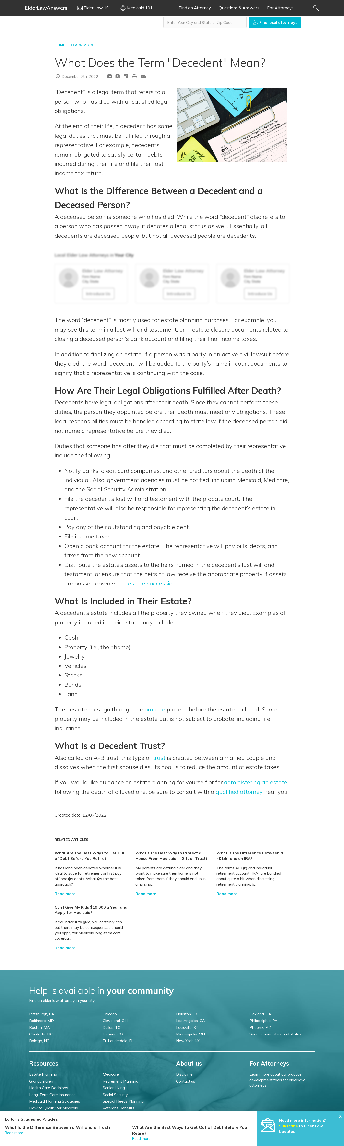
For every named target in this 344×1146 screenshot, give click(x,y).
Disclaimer (185, 1074)
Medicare (111, 1074)
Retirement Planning (120, 1081)
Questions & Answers (239, 7)
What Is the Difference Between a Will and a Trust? (58, 1127)
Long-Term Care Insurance (52, 1094)
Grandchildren (41, 1081)
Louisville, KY (187, 1027)
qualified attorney (239, 791)
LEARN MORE (82, 45)
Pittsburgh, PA (41, 1013)
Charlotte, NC (41, 1034)
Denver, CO (113, 1034)
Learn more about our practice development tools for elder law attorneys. (277, 1080)
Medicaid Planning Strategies (54, 1101)
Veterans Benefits (118, 1107)
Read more (65, 893)
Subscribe (288, 1125)
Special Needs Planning (123, 1101)
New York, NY (188, 1040)
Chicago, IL (112, 1013)
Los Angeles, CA (190, 1020)
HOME (60, 45)
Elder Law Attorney (102, 271)
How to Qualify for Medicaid (53, 1107)
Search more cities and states (275, 1034)
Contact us (185, 1081)
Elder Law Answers (46, 8)
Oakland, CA (260, 1013)
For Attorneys (280, 7)
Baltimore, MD (41, 1020)
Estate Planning (43, 1074)
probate (154, 709)
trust (159, 757)
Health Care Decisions (48, 1087)
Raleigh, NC (39, 1040)
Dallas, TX (111, 1027)
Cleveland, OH (115, 1020)
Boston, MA (39, 1027)
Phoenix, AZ (260, 1027)
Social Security (115, 1094)
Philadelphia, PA (263, 1020)
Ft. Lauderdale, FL (118, 1040)
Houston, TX (187, 1013)
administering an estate (255, 782)
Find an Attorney (195, 7)
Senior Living (114, 1087)
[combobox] (205, 22)
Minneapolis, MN (190, 1034)
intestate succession (148, 583)
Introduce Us (98, 293)
